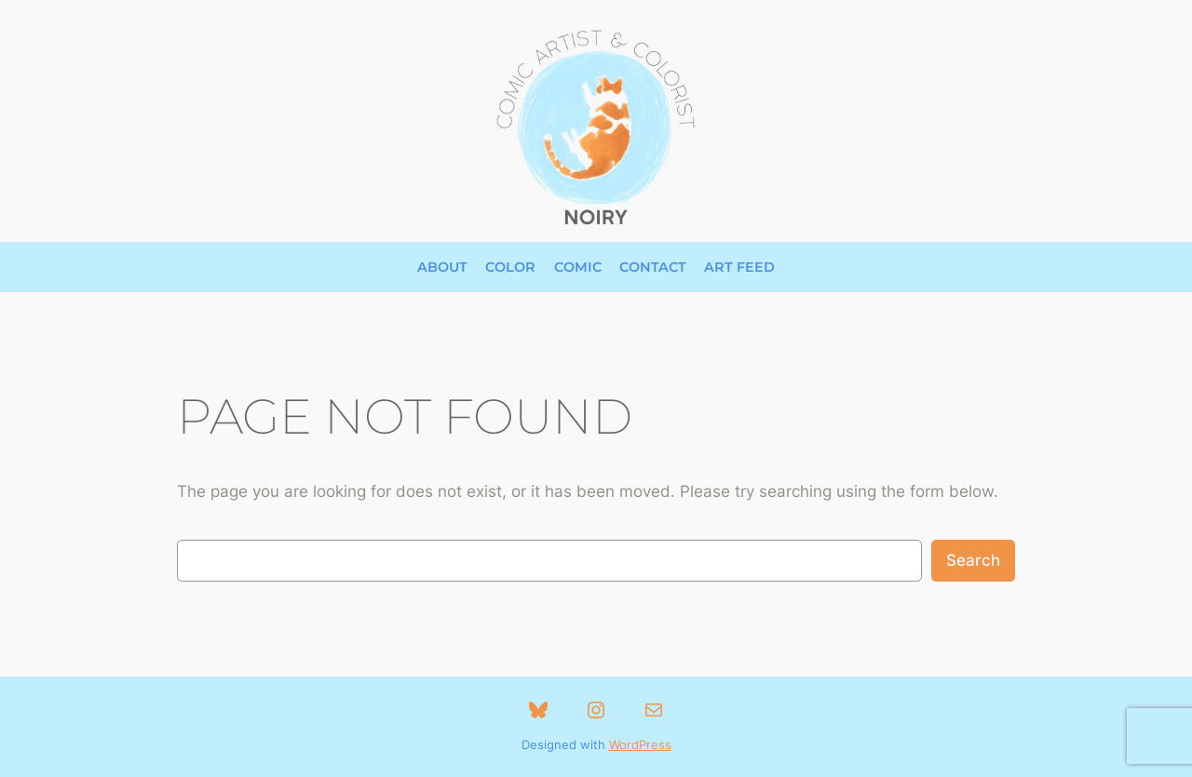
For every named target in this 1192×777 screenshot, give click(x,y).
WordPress (640, 745)
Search (973, 560)
